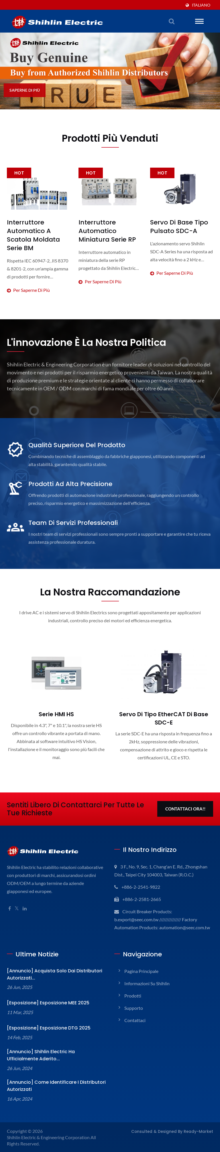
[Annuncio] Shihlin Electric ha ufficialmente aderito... (51, 1055)
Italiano (201, 5)
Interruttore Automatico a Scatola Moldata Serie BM (36, 231)
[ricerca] (171, 21)
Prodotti (132, 995)
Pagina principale (142, 970)
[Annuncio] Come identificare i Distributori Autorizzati (49, 1085)
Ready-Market (201, 1131)
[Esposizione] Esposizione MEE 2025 (45, 1002)
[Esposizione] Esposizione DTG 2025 (44, 1027)
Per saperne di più (38, 266)
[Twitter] (17, 900)
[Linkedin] (25, 900)
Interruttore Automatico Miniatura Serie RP (108, 231)
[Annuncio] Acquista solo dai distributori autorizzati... (48, 974)
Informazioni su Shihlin (147, 982)
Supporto (133, 1007)
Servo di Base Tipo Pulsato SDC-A (177, 226)
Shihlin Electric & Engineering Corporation (49, 1136)
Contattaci (134, 1019)
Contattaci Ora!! (185, 800)
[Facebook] (9, 900)
